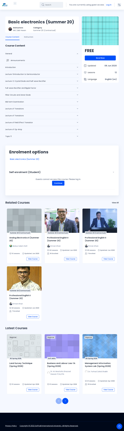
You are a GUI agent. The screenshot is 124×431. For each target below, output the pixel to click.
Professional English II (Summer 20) (57, 239)
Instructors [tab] (28, 37)
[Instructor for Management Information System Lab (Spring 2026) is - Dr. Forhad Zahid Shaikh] (96, 371)
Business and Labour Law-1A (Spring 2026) (61, 365)
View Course (33, 259)
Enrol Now (100, 58)
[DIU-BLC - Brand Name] (5, 5)
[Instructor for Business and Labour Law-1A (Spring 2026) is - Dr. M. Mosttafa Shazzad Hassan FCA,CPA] (62, 372)
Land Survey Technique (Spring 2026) (20, 365)
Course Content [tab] (12, 37)
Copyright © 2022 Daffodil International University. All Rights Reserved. (49, 426)
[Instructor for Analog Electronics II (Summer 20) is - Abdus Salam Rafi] (18, 245)
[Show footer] (119, 426)
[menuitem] (15, 3)
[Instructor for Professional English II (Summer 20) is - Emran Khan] (54, 245)
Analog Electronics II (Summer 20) (24, 239)
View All (115, 202)
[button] (113, 172)
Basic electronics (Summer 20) (24, 159)
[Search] (54, 4)
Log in (108, 4)
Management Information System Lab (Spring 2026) (98, 365)
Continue (58, 183)
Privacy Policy (11, 426)
